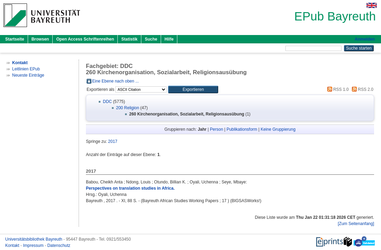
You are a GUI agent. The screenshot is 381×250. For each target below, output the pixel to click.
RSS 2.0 (361, 89)
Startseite (14, 39)
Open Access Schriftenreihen (85, 39)
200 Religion (127, 107)
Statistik (129, 39)
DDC (107, 101)
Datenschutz (58, 245)
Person (216, 129)
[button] (193, 89)
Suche (151, 39)
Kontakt (12, 245)
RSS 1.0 (337, 89)
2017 (112, 141)
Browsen (40, 39)
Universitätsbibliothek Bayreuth (34, 239)
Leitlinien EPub (26, 69)
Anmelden (365, 39)
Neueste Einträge (28, 75)
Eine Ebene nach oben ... (115, 81)
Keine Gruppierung (277, 129)
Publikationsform (242, 129)
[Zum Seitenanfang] (356, 223)
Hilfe (169, 39)
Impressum (34, 245)
